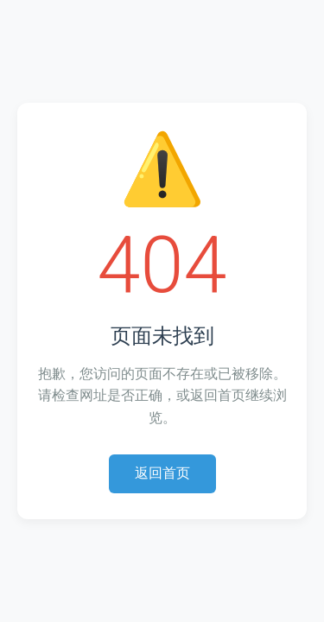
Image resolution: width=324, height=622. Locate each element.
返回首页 (162, 473)
